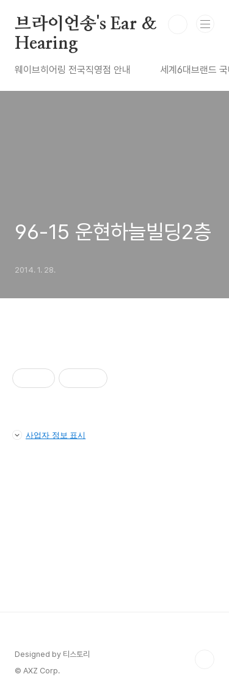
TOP (204, 659)
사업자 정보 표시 (48, 435)
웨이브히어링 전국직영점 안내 (73, 70)
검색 (178, 24)
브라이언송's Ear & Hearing (85, 25)
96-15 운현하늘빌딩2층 (113, 232)
